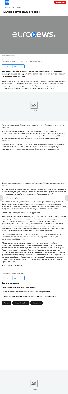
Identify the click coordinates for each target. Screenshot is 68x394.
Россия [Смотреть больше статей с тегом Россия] (6, 303)
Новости (7, 7)
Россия (19, 7)
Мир (13, 7)
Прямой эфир (60, 2)
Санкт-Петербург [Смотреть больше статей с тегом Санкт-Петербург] (21, 303)
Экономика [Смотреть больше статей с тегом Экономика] (37, 303)
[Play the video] (34, 35)
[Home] (2, 7)
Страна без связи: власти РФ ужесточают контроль (19, 287)
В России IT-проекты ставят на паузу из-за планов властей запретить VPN (26, 291)
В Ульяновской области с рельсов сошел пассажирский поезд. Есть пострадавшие (29, 296)
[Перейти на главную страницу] (7, 2)
